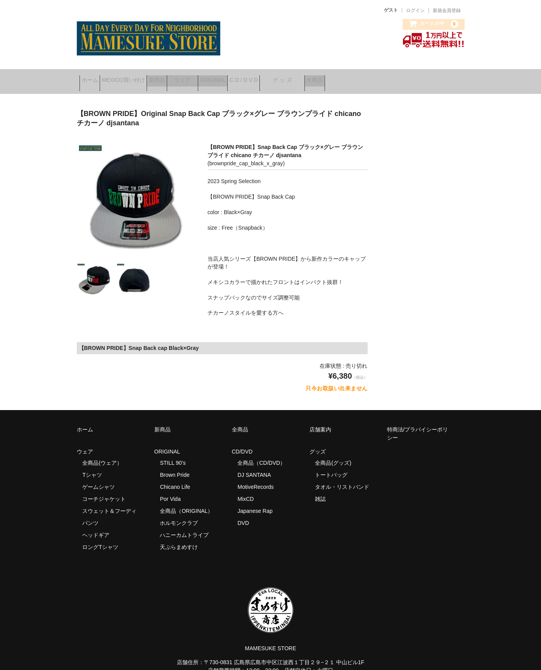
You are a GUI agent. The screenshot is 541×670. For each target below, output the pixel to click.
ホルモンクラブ (179, 514)
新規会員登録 (447, 10)
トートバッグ (331, 466)
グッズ (320, 443)
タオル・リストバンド (342, 478)
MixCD (245, 490)
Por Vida (170, 490)
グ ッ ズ (358, 77)
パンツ (90, 514)
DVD (243, 514)
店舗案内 (320, 420)
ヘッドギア (95, 526)
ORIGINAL (264, 77)
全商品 (402, 77)
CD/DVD (242, 443)
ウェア (221, 77)
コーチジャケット (104, 490)
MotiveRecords (255, 478)
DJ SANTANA (254, 466)
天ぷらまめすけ (179, 538)
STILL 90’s (172, 454)
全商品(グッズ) (333, 454)
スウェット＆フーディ (109, 502)
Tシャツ (92, 466)
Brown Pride (174, 466)
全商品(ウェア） (102, 454)
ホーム (93, 77)
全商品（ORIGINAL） (186, 502)
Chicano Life (175, 478)
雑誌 (320, 490)
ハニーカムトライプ (184, 526)
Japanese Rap (254, 502)
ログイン (415, 10)
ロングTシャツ (100, 538)
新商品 (184, 77)
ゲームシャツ (98, 478)
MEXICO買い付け (138, 77)
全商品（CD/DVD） (264, 454)
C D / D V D (307, 77)
